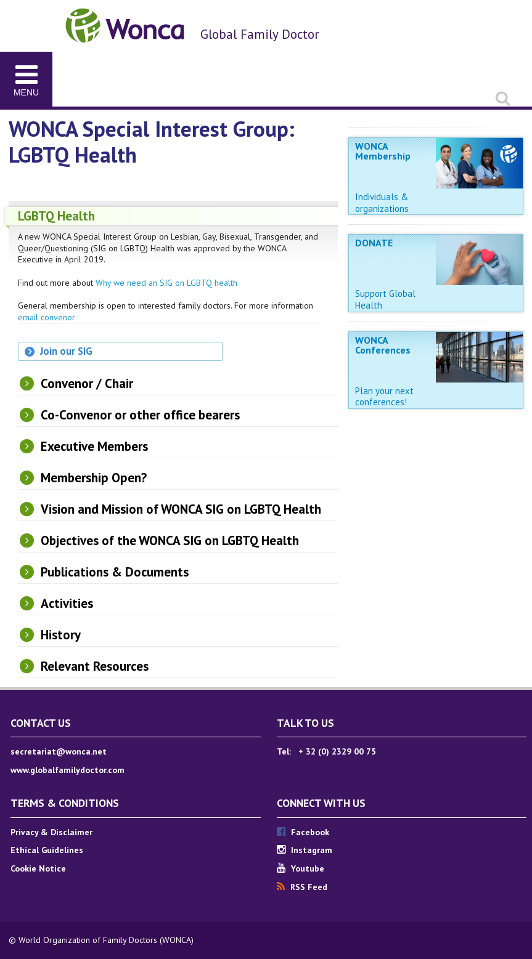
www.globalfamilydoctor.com (67, 769)
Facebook (303, 832)
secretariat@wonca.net (58, 751)
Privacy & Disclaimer (51, 832)
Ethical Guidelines (46, 850)
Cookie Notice (38, 868)
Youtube (300, 868)
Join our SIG (66, 351)
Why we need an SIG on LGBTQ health (166, 282)
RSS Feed (302, 886)
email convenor (46, 317)
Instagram (304, 850)
